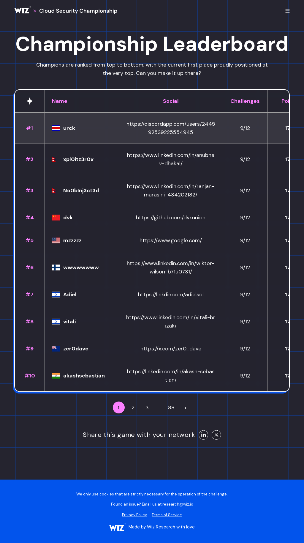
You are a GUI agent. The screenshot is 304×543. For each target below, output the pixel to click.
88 (171, 407)
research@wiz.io (177, 504)
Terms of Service (167, 514)
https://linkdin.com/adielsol (171, 294)
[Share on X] (216, 435)
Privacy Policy (134, 514)
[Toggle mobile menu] (287, 11)
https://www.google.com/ (171, 240)
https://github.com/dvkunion (170, 217)
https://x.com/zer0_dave (170, 348)
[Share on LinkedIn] (203, 435)
